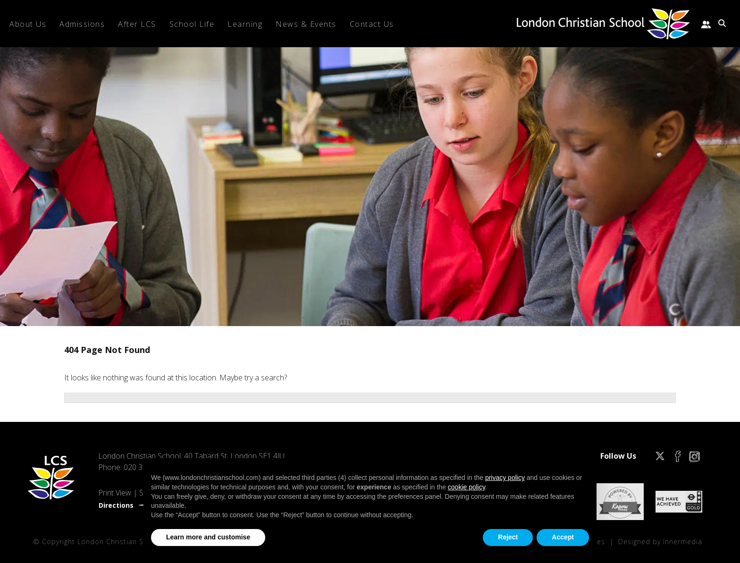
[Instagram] (694, 456)
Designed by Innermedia (660, 541)
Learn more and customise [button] (208, 537)
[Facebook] (678, 456)
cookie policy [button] (466, 487)
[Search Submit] (722, 23)
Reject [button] (508, 537)
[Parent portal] (706, 23)
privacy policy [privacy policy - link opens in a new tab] (505, 477)
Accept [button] (563, 537)
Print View (114, 492)
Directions (116, 505)
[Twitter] (660, 456)
